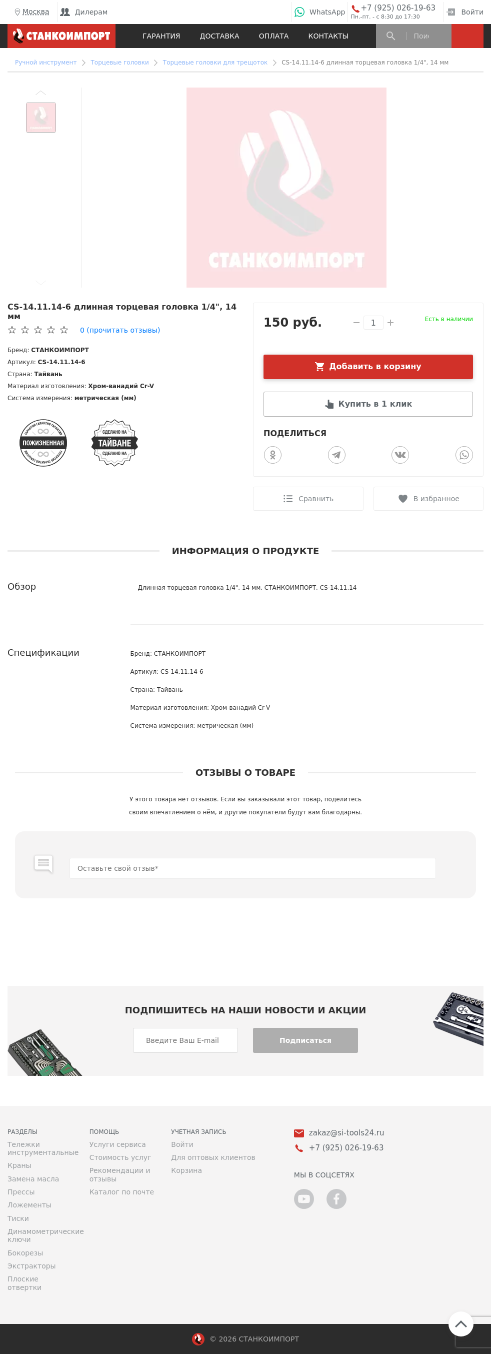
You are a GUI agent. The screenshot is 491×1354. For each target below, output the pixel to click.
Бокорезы (25, 1253)
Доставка (220, 36)
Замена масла (33, 1179)
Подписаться (306, 1040)
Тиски (18, 1218)
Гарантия (161, 36)
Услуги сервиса (118, 1144)
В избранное (437, 499)
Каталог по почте (122, 1192)
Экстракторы (32, 1266)
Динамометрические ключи (41, 1235)
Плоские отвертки (25, 1283)
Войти (465, 12)
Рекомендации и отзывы (120, 1174)
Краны (20, 1165)
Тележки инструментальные (41, 1148)
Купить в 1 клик (375, 404)
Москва (31, 12)
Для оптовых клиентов (213, 1157)
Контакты (328, 36)
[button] (41, 93)
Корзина (186, 1170)
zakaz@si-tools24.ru (346, 1133)
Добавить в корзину (375, 366)
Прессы (21, 1192)
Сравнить (316, 499)
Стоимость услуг (121, 1157)
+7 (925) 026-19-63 (398, 8)
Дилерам (84, 12)
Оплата (274, 36)
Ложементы (30, 1205)
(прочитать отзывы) (120, 330)
